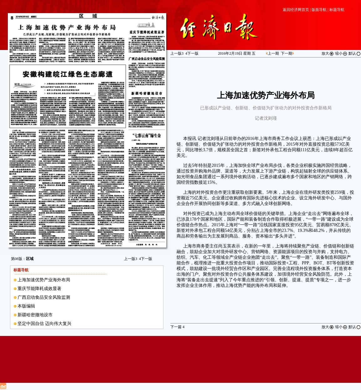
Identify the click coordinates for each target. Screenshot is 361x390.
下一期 (286, 53)
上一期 (273, 53)
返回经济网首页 (296, 10)
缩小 (341, 53)
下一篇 (177, 327)
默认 (354, 53)
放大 (328, 53)
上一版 (130, 259)
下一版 (145, 259)
